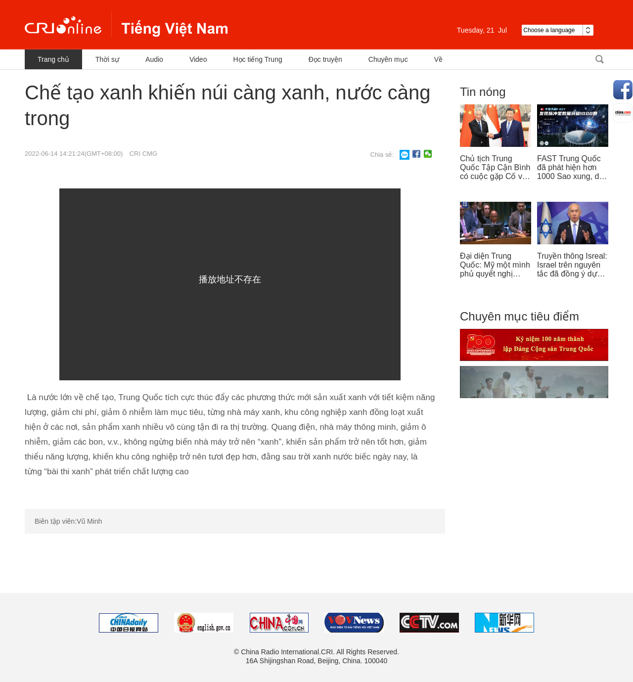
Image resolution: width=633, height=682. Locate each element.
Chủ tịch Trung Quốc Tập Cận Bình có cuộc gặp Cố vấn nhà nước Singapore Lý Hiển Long (495, 167)
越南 (126, 24)
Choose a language (557, 30)
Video (198, 59)
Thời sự (107, 59)
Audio (154, 59)
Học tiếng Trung (257, 59)
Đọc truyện (325, 59)
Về (438, 59)
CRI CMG (143, 153)
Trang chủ (53, 59)
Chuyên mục (388, 59)
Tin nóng (483, 91)
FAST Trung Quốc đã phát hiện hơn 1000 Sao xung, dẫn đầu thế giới (572, 167)
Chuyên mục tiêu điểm (519, 316)
